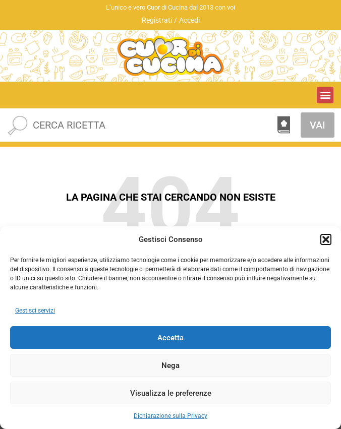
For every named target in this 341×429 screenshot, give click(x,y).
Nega (170, 365)
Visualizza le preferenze (170, 393)
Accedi (189, 20)
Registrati (157, 20)
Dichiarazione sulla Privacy (170, 415)
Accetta (170, 337)
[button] (326, 239)
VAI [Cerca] (317, 125)
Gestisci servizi (35, 310)
